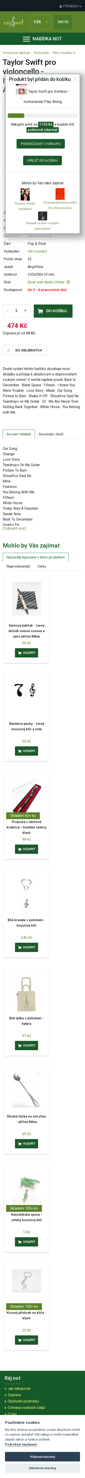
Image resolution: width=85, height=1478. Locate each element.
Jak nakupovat (19, 1388)
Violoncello (41, 53)
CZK (41, 22)
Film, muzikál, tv (64, 53)
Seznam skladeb (19, 434)
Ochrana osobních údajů (26, 1407)
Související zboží (51, 434)
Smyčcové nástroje (16, 53)
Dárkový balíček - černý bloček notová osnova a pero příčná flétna (27, 631)
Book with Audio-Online (49, 282)
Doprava (14, 1395)
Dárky (42, 566)
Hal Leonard (37, 251)
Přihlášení (70, 6)
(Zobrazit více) (14, 528)
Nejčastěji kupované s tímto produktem (36, 557)
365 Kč (63, 22)
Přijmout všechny (42, 1457)
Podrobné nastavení (21, 1444)
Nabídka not (42, 38)
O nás (12, 1414)
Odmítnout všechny (42, 1468)
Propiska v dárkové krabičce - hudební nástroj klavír (26, 827)
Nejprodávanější (18, 566)
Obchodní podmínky (23, 1401)
